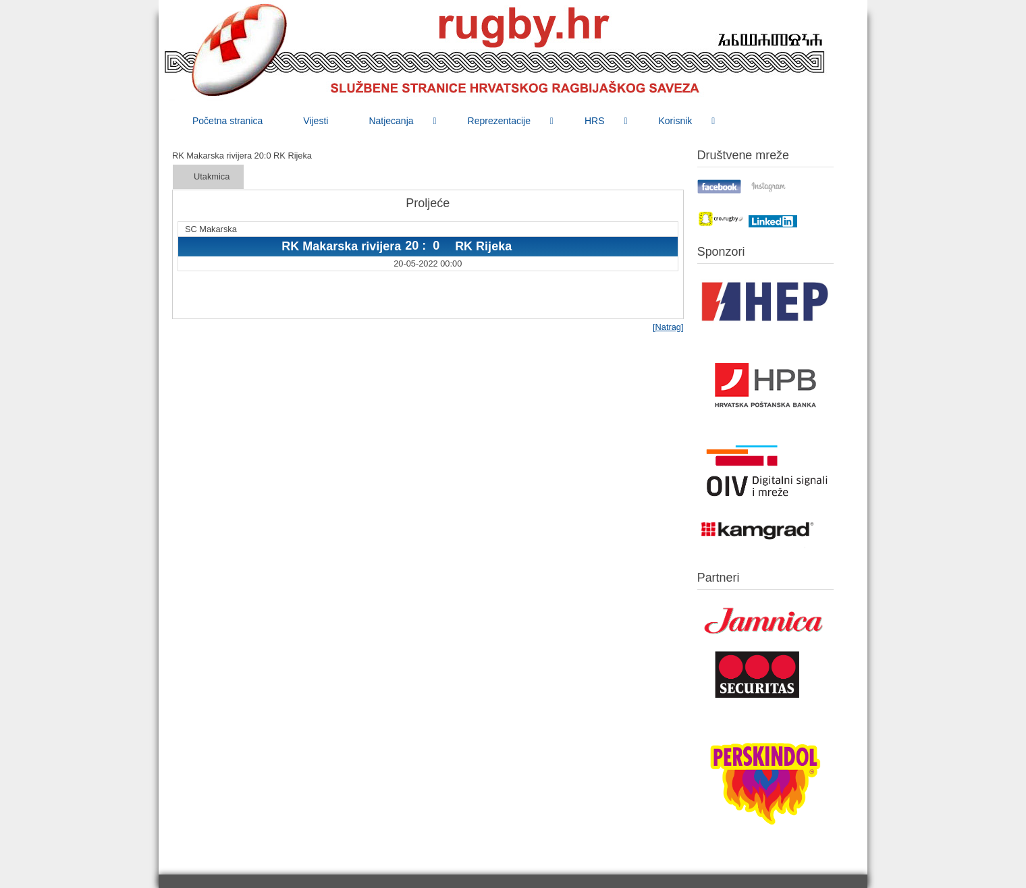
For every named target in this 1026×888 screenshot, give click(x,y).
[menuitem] (227, 121)
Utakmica (212, 176)
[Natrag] (668, 327)
